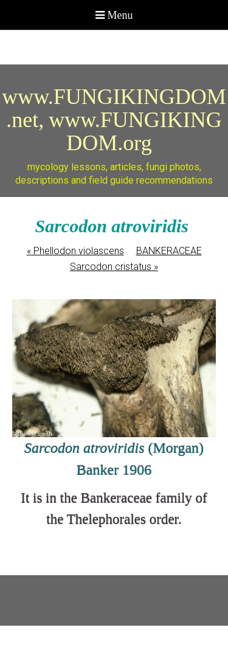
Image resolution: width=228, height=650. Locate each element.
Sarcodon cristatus (114, 266)
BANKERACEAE (169, 251)
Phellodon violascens (75, 251)
